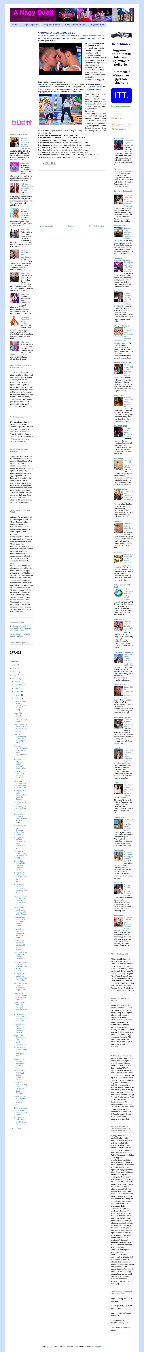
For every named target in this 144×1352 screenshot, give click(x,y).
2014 (14, 668)
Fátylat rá (117, 783)
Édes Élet (118, 522)
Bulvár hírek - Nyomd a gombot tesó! (128, 143)
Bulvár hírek (119, 139)
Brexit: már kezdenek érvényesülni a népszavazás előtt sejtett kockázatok (21, 628)
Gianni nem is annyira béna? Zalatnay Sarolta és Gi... (20, 1100)
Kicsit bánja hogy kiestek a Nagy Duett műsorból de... (20, 784)
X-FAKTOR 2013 (120, 426)
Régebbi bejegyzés (96, 226)
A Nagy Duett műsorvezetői (75, 25)
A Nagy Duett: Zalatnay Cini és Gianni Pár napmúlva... (20, 1017)
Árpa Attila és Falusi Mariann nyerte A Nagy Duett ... (20, 717)
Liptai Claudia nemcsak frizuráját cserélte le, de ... (20, 1007)
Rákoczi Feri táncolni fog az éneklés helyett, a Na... (19, 1063)
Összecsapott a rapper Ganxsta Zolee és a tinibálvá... (20, 830)
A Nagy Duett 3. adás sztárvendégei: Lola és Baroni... (20, 795)
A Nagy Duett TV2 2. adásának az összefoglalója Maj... (20, 888)
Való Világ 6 (118, 459)
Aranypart (118, 883)
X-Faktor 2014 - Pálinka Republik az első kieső (128, 432)
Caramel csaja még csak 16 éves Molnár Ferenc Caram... (20, 921)
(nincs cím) (25, 163)
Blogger (98, 1347)
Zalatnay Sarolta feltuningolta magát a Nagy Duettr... (20, 1111)
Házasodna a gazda (122, 717)
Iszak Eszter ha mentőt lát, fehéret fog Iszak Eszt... (20, 775)
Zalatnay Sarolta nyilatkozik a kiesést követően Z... (20, 956)
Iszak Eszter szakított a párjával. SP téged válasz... (19, 945)
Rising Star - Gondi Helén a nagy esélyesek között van (128, 402)
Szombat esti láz (120, 489)
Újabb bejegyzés (46, 226)
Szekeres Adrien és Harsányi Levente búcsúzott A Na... (20, 900)
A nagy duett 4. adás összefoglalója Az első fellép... (20, 705)
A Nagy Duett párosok (30, 25)
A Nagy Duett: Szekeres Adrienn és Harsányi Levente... (19, 1028)
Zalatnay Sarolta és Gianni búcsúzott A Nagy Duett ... (20, 986)
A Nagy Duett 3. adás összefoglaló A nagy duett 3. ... (20, 806)
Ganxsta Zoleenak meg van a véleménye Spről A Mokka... (20, 1088)
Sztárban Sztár (120, 226)
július (17, 688)
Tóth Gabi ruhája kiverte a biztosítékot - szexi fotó (27, 187)
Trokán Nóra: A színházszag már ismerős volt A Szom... (20, 911)
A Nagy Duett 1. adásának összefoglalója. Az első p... (20, 977)
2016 (14, 665)
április (17, 698)
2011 (14, 679)
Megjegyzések (119, 129)
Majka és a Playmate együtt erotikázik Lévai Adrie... (20, 764)
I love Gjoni (118, 748)
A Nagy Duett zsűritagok (51, 25)
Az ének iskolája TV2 (122, 363)
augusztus (19, 685)
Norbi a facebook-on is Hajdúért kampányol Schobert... (20, 738)
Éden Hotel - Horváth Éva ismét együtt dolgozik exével (128, 856)
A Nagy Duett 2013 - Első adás (26, 253)
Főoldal (14, 25)
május (17, 695)
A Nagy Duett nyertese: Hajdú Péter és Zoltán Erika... (19, 933)
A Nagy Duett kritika (97, 25)
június (17, 692)
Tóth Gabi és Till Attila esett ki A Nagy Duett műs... (20, 728)
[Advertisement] (72, 196)
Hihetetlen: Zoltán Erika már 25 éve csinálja (25, 320)
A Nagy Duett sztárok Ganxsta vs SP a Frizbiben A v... (19, 843)
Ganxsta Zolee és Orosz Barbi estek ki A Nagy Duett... (20, 818)
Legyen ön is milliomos (123, 652)
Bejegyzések (118, 125)
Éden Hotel (118, 850)
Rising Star (118, 395)
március (18, 1128)
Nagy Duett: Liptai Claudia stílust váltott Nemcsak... (20, 996)
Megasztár (118, 552)
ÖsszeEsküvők (120, 685)
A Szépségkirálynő (121, 326)
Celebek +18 (119, 818)
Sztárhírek (118, 291)
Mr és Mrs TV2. (120, 620)
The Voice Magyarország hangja (122, 260)
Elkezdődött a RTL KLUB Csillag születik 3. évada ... (19, 1075)
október (18, 681)
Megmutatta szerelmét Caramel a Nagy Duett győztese (25, 142)
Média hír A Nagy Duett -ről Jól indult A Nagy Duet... (20, 854)
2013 (14, 672)
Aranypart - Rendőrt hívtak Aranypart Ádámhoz (128, 889)
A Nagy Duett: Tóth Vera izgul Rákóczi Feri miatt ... (20, 1121)
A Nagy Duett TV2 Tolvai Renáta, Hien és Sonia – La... (20, 877)
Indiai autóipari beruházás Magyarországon (20, 635)
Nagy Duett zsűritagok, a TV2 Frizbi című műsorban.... (20, 1040)
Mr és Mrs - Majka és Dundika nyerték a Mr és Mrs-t (128, 626)
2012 (14, 675)
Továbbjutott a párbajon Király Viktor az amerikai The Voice (128, 267)
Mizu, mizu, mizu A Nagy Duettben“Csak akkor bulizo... (20, 966)
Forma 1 (117, 169)
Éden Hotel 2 (119, 915)
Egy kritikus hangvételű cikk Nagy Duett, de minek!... (19, 865)
